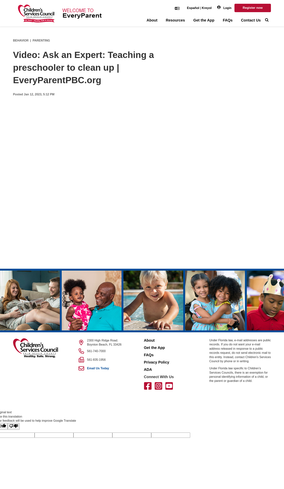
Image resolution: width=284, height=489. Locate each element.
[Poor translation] (14, 426)
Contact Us (251, 20)
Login (224, 8)
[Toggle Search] (267, 20)
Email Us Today (98, 368)
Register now (253, 8)
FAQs (228, 20)
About (152, 20)
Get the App (203, 20)
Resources (175, 20)
